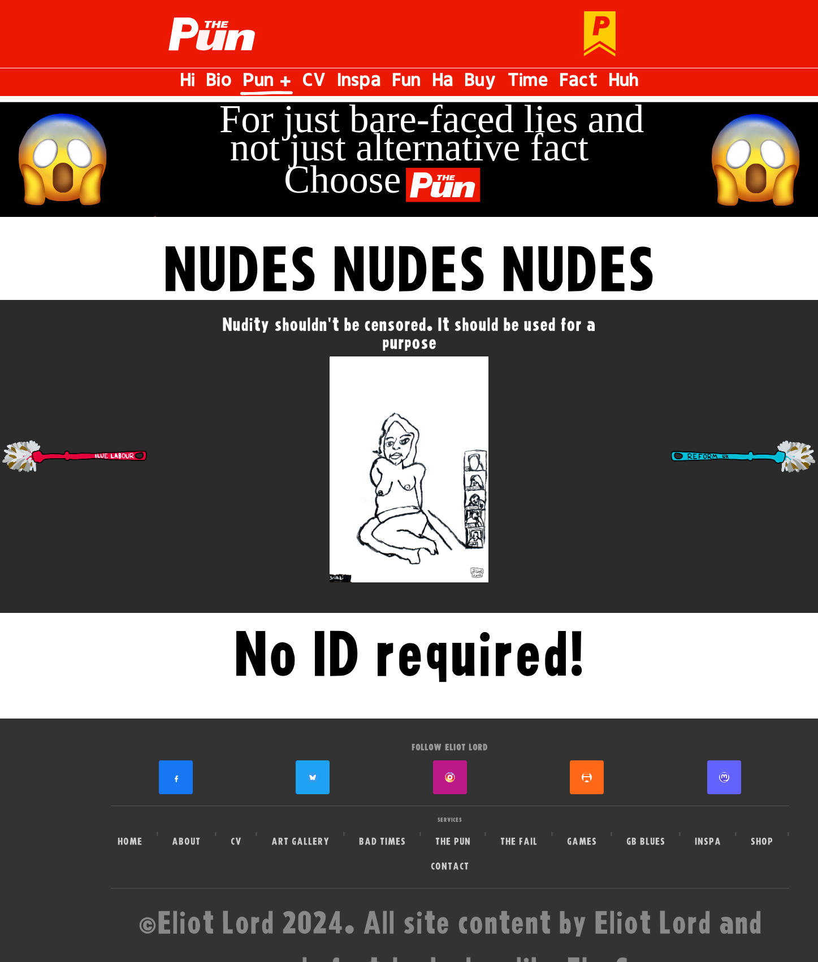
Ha (442, 82)
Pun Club (557, 34)
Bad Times (382, 841)
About (186, 841)
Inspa (358, 82)
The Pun (453, 841)
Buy (480, 82)
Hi (187, 82)
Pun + (267, 82)
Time (527, 82)
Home (130, 841)
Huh (623, 82)
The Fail (519, 841)
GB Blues (645, 841)
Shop (762, 841)
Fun (406, 82)
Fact (578, 82)
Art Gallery (300, 841)
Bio (218, 82)
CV (314, 82)
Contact (450, 866)
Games (582, 841)
